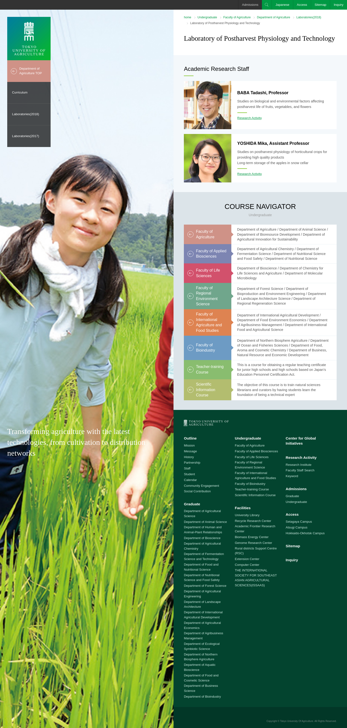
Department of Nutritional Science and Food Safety (202, 577)
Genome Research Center (253, 543)
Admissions (250, 5)
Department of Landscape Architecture (202, 604)
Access (302, 5)
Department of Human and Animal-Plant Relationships (203, 529)
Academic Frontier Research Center (255, 528)
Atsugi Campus (296, 527)
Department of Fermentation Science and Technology (204, 556)
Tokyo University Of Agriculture (296, 721)
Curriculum (19, 92)
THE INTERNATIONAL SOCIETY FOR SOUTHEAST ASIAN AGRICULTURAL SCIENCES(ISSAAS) (256, 577)
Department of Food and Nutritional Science (201, 567)
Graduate (192, 504)
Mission (189, 445)
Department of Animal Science (205, 522)
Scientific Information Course (255, 495)
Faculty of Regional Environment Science (250, 465)
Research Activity (249, 118)
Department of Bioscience (202, 538)
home (187, 17)
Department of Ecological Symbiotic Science (202, 646)
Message (190, 451)
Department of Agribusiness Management (203, 635)
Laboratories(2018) (25, 114)
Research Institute (299, 465)
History (189, 457)
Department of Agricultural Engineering (202, 593)
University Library (247, 515)
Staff (187, 468)
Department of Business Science (201, 688)
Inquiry (338, 5)
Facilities (243, 508)
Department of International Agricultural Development (203, 614)
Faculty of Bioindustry (250, 484)
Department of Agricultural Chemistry (202, 546)
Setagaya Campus (299, 521)
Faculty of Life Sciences (251, 457)
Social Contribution (197, 491)
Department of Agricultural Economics (202, 625)
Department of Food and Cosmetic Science (201, 678)
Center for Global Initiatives (301, 440)
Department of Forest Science (205, 586)
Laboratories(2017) (25, 136)
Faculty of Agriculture (237, 17)
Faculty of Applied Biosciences (256, 451)
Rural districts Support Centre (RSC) (256, 551)
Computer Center (247, 565)
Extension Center (247, 559)
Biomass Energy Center (251, 537)
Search (267, 5)
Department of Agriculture (273, 17)
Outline (190, 438)
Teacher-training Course (252, 489)
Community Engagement (201, 486)
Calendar (190, 480)
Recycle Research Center (253, 521)
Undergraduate (207, 17)
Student (189, 474)
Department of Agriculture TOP (30, 71)
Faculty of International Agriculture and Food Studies (255, 475)
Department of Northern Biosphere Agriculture (200, 657)
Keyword (292, 476)
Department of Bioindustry (202, 696)
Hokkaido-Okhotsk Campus (305, 533)
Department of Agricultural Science (202, 513)
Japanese (282, 5)
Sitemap (321, 5)
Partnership (192, 462)
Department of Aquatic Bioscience (199, 667)
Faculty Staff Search (300, 470)
